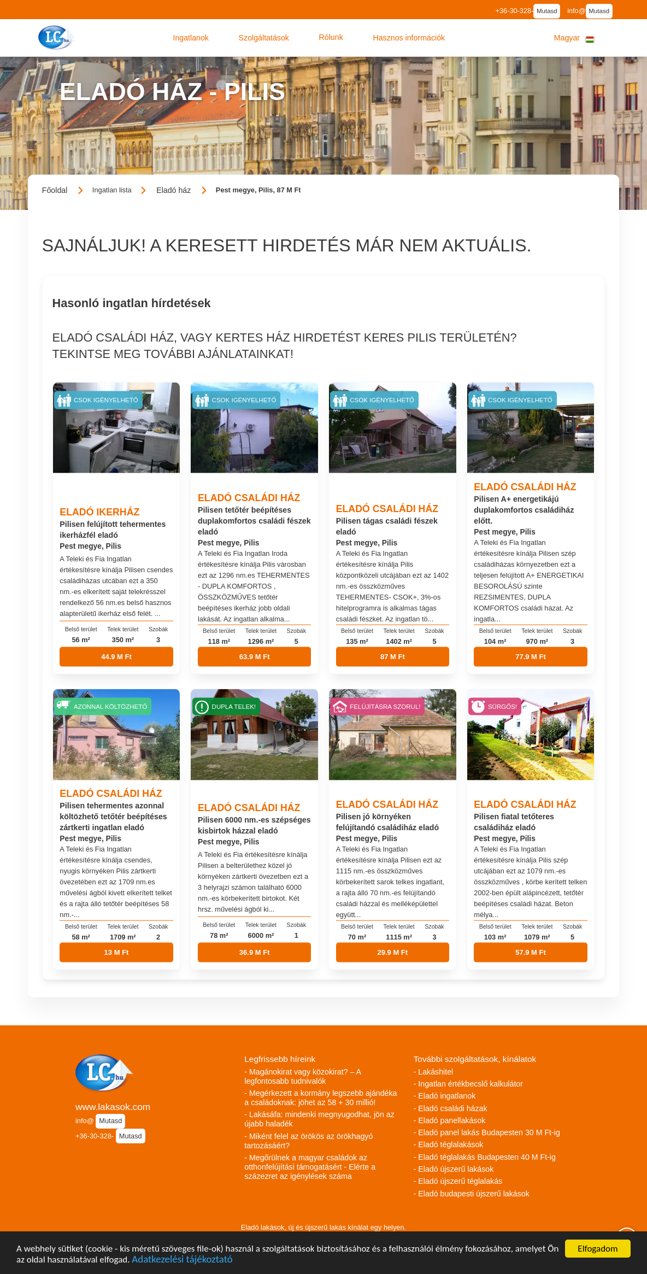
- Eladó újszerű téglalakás (458, 1181)
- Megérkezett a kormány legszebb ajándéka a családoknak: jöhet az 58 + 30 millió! (320, 1098)
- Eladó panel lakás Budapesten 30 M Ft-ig (487, 1132)
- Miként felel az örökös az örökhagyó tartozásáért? (308, 1141)
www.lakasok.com (112, 1106)
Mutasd (547, 11)
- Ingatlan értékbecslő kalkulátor (468, 1083)
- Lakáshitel (434, 1071)
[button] (190, 37)
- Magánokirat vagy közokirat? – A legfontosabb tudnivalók (302, 1076)
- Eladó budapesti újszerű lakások (472, 1193)
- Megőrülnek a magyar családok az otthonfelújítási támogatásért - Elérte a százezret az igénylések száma (309, 1167)
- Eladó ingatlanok (445, 1095)
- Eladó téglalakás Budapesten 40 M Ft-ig (485, 1157)
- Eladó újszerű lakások (454, 1169)
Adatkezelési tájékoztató (182, 1260)
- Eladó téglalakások (449, 1144)
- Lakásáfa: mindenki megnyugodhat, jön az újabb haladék (319, 1119)
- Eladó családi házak (450, 1108)
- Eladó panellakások (450, 1120)
